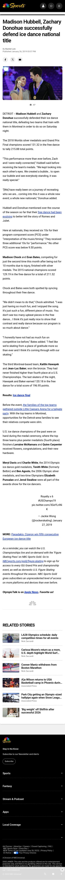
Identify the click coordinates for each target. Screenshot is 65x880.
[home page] (14, 6)
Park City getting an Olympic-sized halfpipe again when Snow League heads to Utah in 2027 (41, 696)
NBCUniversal (19, 858)
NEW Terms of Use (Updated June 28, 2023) (21, 851)
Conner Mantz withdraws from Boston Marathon (39, 666)
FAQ (50, 846)
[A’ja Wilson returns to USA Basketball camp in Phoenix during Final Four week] (11, 682)
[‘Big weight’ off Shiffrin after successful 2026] (11, 712)
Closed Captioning (39, 846)
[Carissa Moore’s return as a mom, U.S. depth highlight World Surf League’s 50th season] (11, 653)
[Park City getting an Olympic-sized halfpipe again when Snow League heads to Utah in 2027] (11, 697)
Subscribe (9, 761)
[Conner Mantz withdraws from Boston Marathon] (11, 668)
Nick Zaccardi (27, 641)
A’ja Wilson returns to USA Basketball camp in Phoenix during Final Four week (41, 681)
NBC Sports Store (10, 848)
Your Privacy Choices (27, 853)
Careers (26, 846)
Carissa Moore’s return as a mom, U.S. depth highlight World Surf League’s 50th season (40, 651)
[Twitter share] (12, 59)
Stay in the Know (10, 749)
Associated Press (29, 686)
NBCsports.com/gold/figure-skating (23, 561)
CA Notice (7, 853)
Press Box (23, 848)
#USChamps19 (47, 500)
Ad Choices (7, 846)
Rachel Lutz (10, 49)
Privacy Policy (46, 851)
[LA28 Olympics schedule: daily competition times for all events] (11, 638)
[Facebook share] (5, 59)
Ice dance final (21, 395)
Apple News (31, 592)
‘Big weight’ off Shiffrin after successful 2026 (37, 711)
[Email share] (20, 59)
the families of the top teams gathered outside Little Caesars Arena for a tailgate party (32, 409)
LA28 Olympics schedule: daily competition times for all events (39, 636)
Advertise (18, 846)
